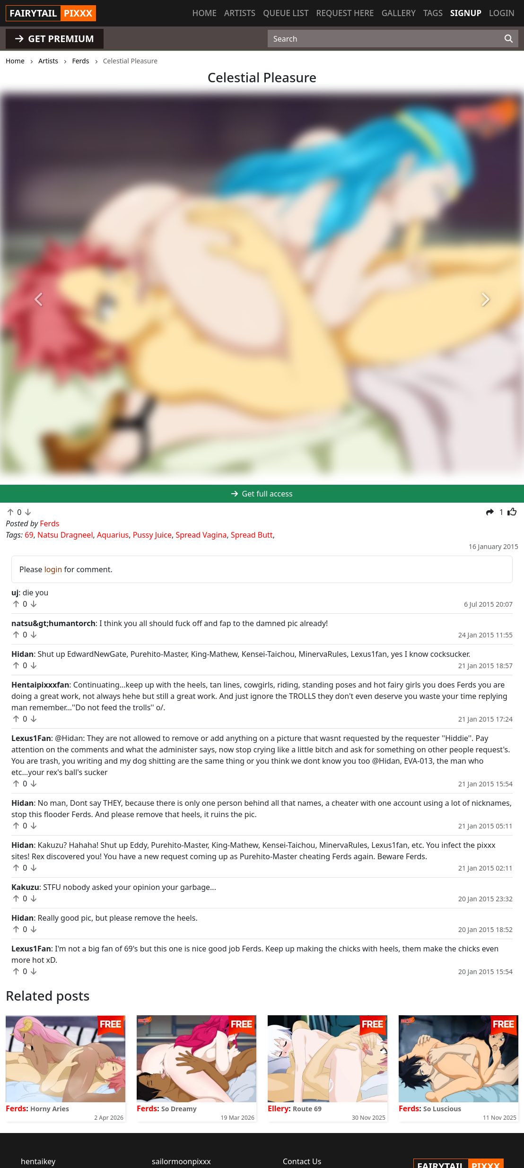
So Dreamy (179, 1108)
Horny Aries (49, 1108)
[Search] (508, 39)
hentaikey (38, 1161)
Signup (465, 13)
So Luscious (442, 1108)
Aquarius (113, 535)
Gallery (399, 13)
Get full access (261, 493)
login (53, 569)
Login (502, 13)
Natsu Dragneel (65, 535)
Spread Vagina (201, 535)
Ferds (16, 1108)
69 (29, 535)
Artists (239, 13)
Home (204, 13)
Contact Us (302, 1161)
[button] (39, 299)
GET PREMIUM (54, 38)
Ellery (278, 1108)
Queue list (285, 13)
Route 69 (307, 1108)
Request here (345, 13)
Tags (433, 13)
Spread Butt (252, 535)
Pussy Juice (152, 535)
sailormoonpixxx (181, 1161)
